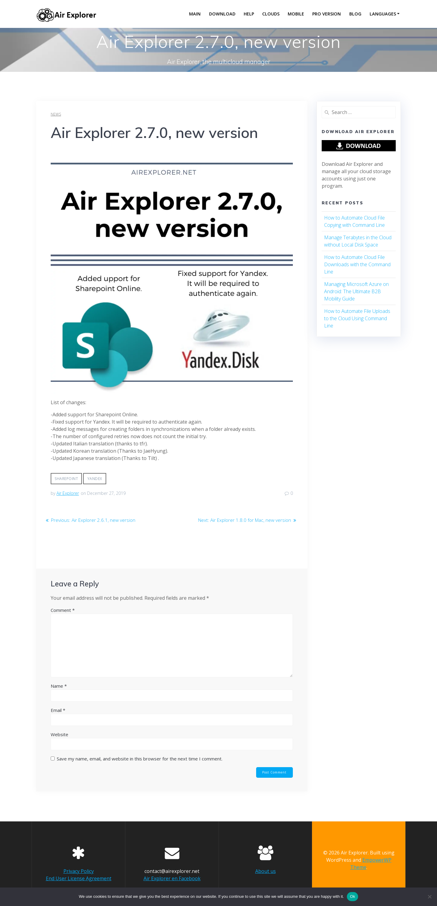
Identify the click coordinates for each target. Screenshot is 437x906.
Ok (352, 896)
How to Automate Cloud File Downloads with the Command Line (357, 264)
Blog (355, 14)
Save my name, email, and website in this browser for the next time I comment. (139, 759)
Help (249, 14)
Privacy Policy (78, 871)
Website (59, 734)
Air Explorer (67, 493)
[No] (429, 897)
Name (59, 686)
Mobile (296, 14)
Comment (63, 610)
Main (195, 14)
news (56, 114)
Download (222, 14)
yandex (94, 478)
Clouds (270, 14)
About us (265, 871)
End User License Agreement (78, 878)
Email (58, 710)
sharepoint (66, 478)
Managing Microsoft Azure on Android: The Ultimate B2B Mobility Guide (356, 291)
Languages (383, 14)
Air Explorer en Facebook (172, 878)
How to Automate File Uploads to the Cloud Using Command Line (357, 318)
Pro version (326, 14)
